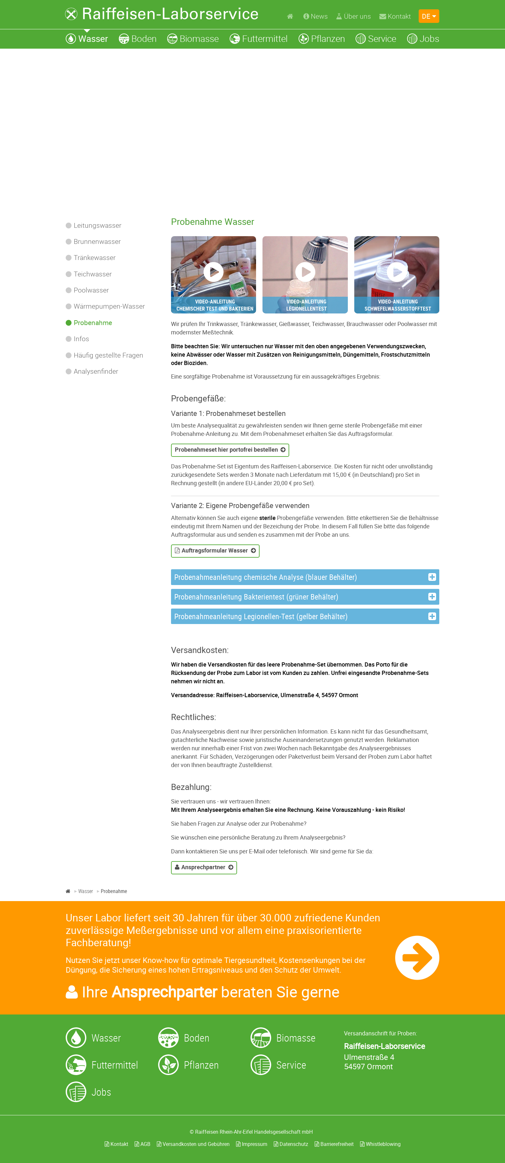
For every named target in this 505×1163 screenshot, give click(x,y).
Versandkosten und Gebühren (193, 1144)
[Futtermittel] (259, 38)
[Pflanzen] (322, 38)
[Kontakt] (395, 16)
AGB (142, 1144)
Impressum (251, 1144)
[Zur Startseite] (161, 13)
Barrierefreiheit (334, 1144)
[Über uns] (353, 16)
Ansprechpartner (203, 867)
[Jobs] (423, 38)
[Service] (376, 38)
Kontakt (116, 1144)
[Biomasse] (193, 38)
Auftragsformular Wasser (215, 550)
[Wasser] (87, 38)
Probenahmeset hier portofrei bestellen (226, 449)
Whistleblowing (380, 1144)
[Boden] (138, 38)
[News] (315, 16)
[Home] (291, 16)
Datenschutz (291, 1144)
